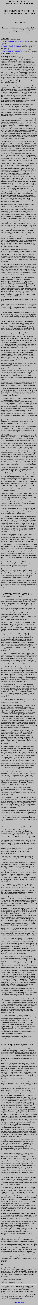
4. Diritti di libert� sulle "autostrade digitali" (13, 51)
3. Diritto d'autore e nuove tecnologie (11, 50)
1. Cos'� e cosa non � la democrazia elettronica (14, 41)
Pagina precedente (19, 1302)
